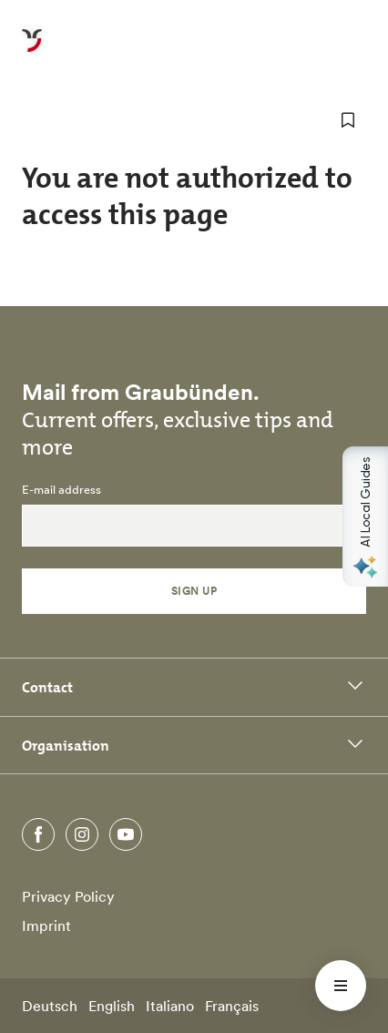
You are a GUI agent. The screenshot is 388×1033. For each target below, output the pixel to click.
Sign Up (194, 591)
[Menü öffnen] (340, 985)
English (111, 1006)
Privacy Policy (68, 896)
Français (232, 1006)
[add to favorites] (348, 120)
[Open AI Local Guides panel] (365, 516)
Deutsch (49, 1006)
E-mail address (61, 490)
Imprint (46, 925)
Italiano (170, 1006)
